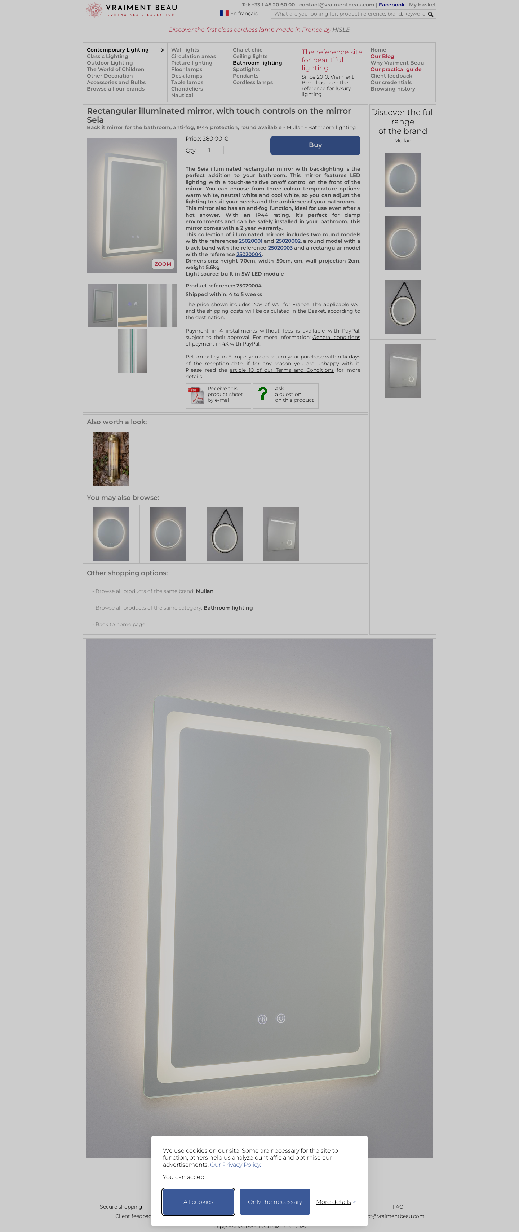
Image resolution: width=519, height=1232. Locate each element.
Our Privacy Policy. (235, 1164)
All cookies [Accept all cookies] (198, 1201)
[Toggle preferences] (333, 1202)
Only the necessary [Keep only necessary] (275, 1201)
